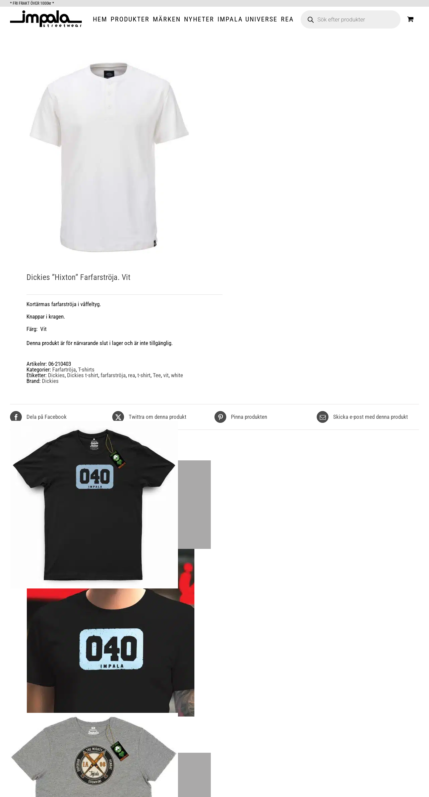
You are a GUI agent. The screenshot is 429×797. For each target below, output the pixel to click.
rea (131, 375)
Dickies (56, 375)
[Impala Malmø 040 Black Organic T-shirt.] (110, 588)
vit (166, 375)
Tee (157, 375)
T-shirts (86, 369)
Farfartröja (64, 369)
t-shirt (143, 375)
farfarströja (113, 375)
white (177, 375)
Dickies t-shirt (82, 375)
